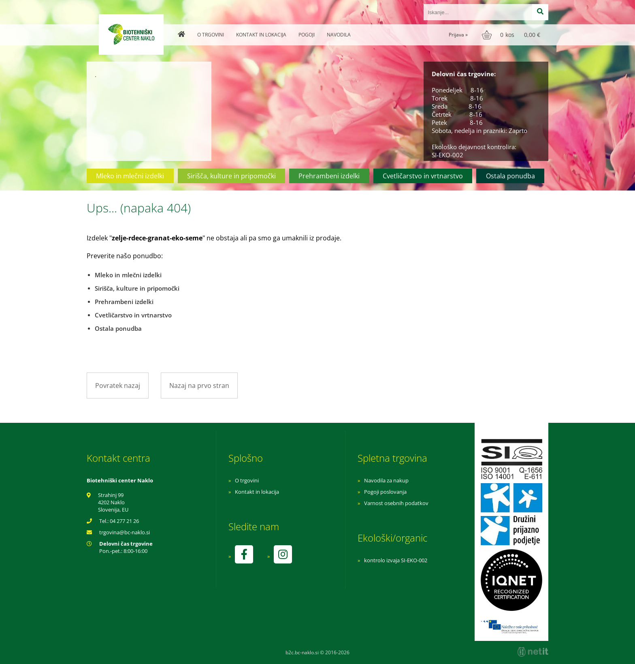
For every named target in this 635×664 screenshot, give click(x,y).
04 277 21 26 (124, 521)
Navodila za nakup (386, 480)
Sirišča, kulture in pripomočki (231, 175)
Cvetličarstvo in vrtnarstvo (423, 175)
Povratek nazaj (117, 385)
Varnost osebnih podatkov (396, 503)
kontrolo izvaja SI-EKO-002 (395, 560)
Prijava (458, 34)
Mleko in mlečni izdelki (130, 175)
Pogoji (306, 34)
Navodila (339, 34)
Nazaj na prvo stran (199, 385)
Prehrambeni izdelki (329, 175)
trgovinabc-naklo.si (124, 532)
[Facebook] (243, 554)
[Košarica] (512, 34)
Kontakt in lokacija (261, 34)
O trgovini (210, 34)
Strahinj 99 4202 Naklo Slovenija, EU (113, 502)
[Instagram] (282, 554)
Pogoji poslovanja (385, 491)
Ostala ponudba (510, 175)
